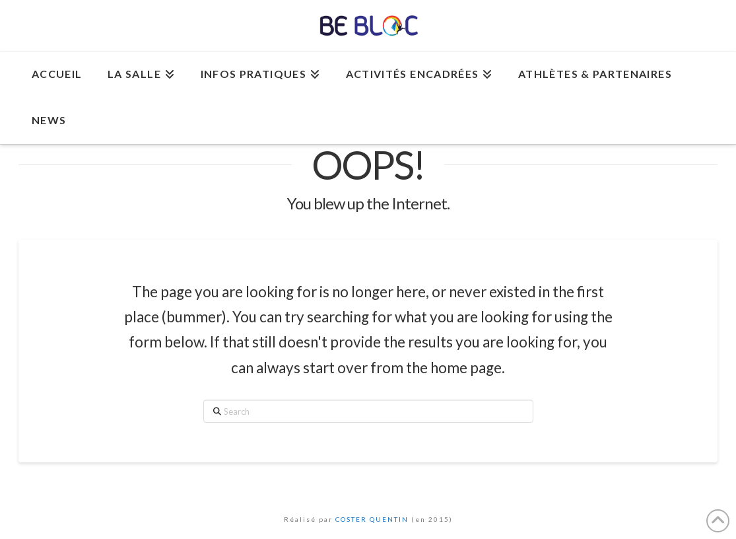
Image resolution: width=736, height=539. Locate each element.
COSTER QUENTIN (372, 519)
